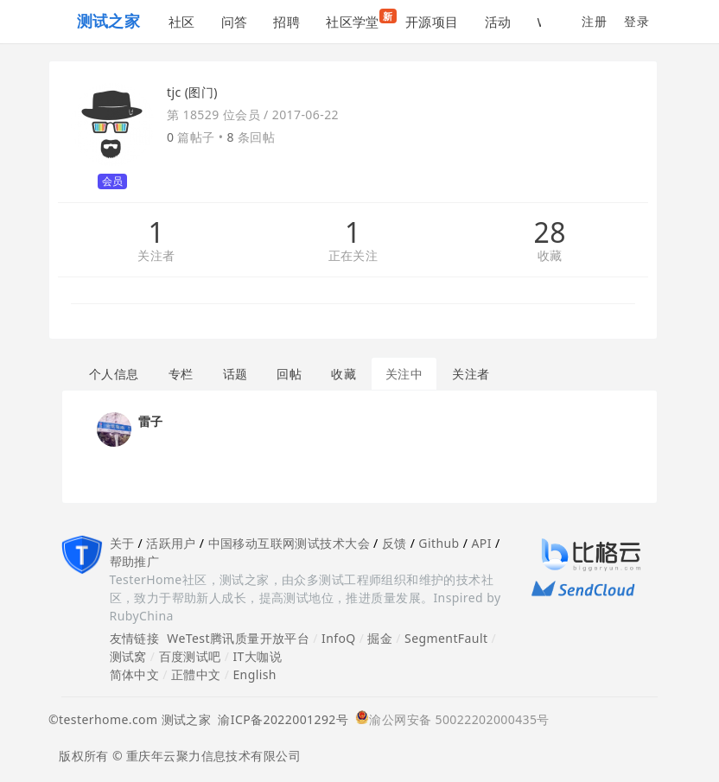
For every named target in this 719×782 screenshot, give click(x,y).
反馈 (394, 543)
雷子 (150, 421)
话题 (235, 374)
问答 (234, 21)
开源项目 (432, 21)
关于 (122, 543)
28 (549, 232)
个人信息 (114, 374)
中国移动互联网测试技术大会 (289, 543)
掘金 (379, 638)
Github (438, 543)
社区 (182, 21)
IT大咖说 (257, 656)
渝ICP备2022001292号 (279, 719)
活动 (498, 21)
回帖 (289, 374)
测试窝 (128, 656)
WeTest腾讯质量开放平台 (238, 638)
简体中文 (135, 674)
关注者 (156, 256)
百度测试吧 (190, 656)
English (254, 674)
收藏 (550, 256)
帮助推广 (135, 561)
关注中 (404, 374)
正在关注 (353, 256)
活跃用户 (171, 543)
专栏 (181, 374)
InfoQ (338, 638)
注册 (594, 21)
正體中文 (196, 674)
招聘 (286, 21)
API (481, 543)
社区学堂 (359, 19)
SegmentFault (445, 638)
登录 (636, 21)
